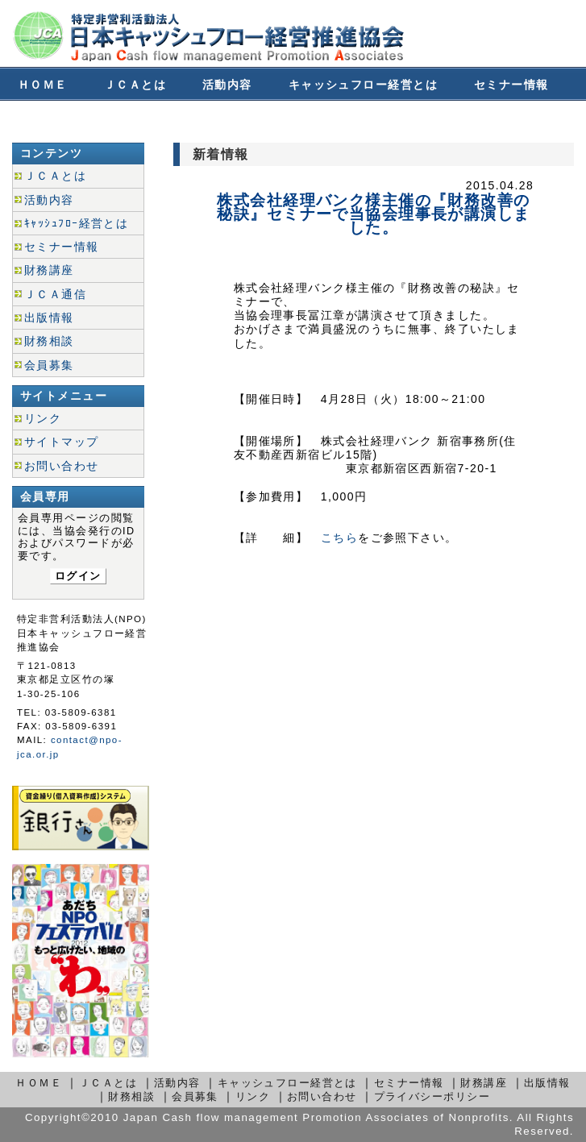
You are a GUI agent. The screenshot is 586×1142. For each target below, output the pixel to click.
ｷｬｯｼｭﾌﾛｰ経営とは (76, 223)
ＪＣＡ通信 (55, 294)
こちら (339, 537)
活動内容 (227, 84)
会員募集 (215, 118)
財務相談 (129, 118)
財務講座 (43, 118)
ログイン (78, 576)
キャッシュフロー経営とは (363, 84)
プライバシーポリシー (432, 1096)
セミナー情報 (511, 84)
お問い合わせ (313, 118)
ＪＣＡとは (135, 84)
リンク (42, 418)
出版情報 (49, 317)
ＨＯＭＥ (43, 84)
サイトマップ (61, 441)
